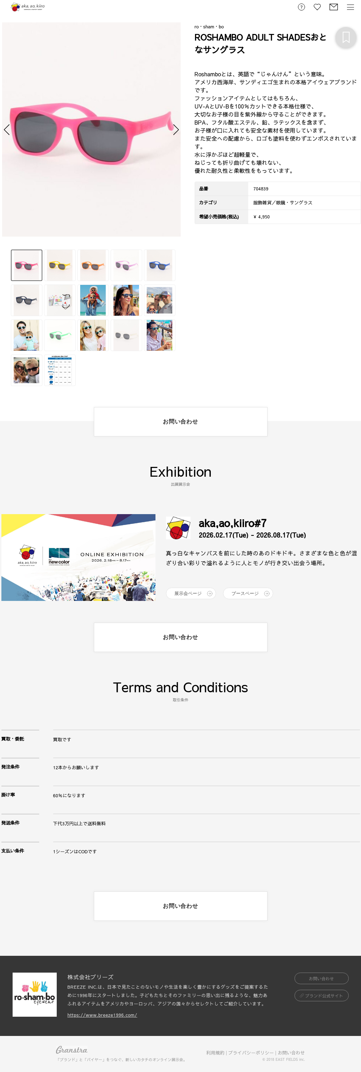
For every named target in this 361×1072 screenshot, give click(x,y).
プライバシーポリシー (251, 1053)
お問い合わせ (291, 1053)
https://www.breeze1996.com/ (102, 1015)
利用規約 (215, 1053)
